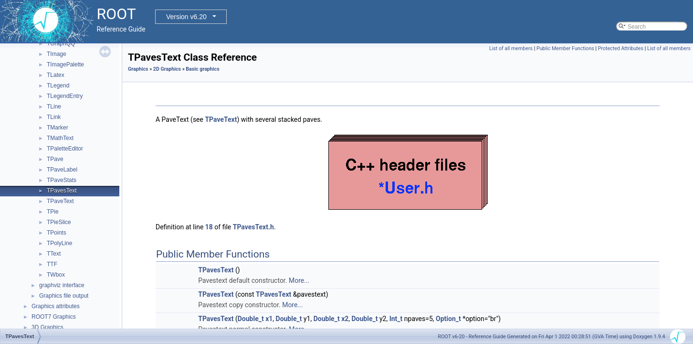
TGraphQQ (61, 43)
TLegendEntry (65, 96)
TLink (54, 117)
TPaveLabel (62, 169)
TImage (56, 54)
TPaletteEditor (65, 148)
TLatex (55, 75)
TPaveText (60, 201)
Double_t (251, 318)
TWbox (56, 274)
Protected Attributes (620, 48)
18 (209, 227)
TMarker (57, 127)
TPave (55, 159)
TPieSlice (59, 222)
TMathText (60, 138)
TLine (54, 106)
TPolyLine (59, 243)
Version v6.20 (186, 17)
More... (299, 280)
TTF (52, 264)
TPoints (56, 232)
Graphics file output (63, 295)
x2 (344, 318)
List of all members (511, 48)
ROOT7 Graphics (54, 316)
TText (54, 253)
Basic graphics (202, 69)
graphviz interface (61, 285)
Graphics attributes (56, 306)
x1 (269, 318)
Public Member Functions (565, 48)
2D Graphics (167, 69)
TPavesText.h (253, 227)
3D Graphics (47, 327)
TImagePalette (65, 64)
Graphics (138, 69)
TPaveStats (61, 180)
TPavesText (62, 190)
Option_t (448, 318)
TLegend (58, 85)
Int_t (396, 318)
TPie (53, 211)
